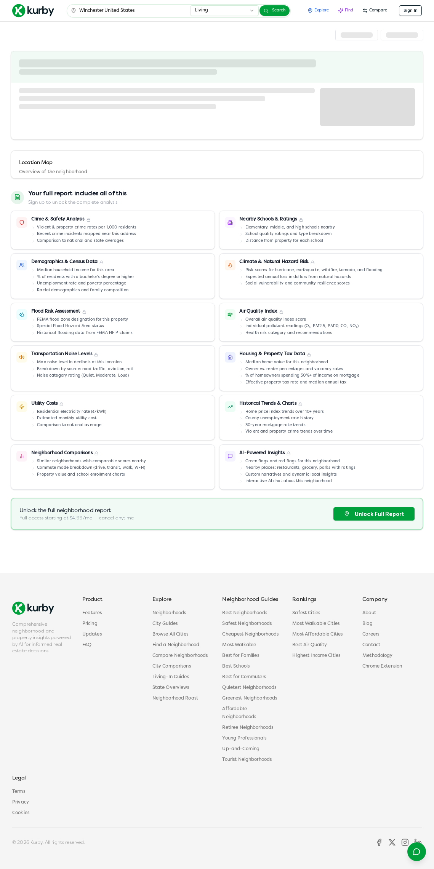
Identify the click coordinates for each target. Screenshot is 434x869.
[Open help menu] (416, 851)
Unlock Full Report (374, 514)
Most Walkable (239, 645)
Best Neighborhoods (244, 613)
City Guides (165, 623)
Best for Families (240, 655)
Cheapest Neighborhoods (250, 634)
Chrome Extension (382, 666)
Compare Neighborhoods (180, 655)
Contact (371, 645)
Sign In (411, 10)
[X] (392, 842)
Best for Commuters (244, 677)
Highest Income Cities (316, 655)
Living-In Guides (170, 677)
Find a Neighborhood (176, 645)
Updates (92, 634)
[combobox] (224, 10)
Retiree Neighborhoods (247, 727)
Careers (370, 634)
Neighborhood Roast (175, 698)
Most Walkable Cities (316, 623)
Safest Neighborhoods (247, 623)
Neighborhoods (169, 613)
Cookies (20, 813)
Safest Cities (306, 613)
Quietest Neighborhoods (249, 687)
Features (92, 613)
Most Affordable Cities (317, 634)
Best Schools (236, 666)
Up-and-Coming (240, 749)
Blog (367, 623)
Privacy (20, 802)
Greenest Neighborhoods (249, 698)
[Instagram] (405, 842)
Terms (18, 791)
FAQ (86, 645)
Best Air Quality (309, 645)
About (369, 613)
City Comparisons (171, 666)
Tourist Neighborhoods (247, 759)
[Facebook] (379, 842)
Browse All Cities (170, 634)
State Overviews (170, 687)
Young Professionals (244, 738)
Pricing (90, 623)
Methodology (377, 655)
